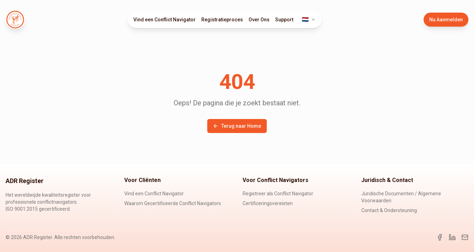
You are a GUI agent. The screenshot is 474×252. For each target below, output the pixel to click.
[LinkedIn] (452, 237)
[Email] (464, 237)
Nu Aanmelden (446, 19)
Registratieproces (222, 19)
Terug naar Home (237, 126)
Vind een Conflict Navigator (164, 19)
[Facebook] (439, 237)
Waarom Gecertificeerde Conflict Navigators (172, 203)
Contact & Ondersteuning (389, 210)
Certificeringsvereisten (268, 203)
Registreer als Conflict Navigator (278, 193)
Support (284, 19)
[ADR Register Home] (15, 19)
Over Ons (259, 19)
